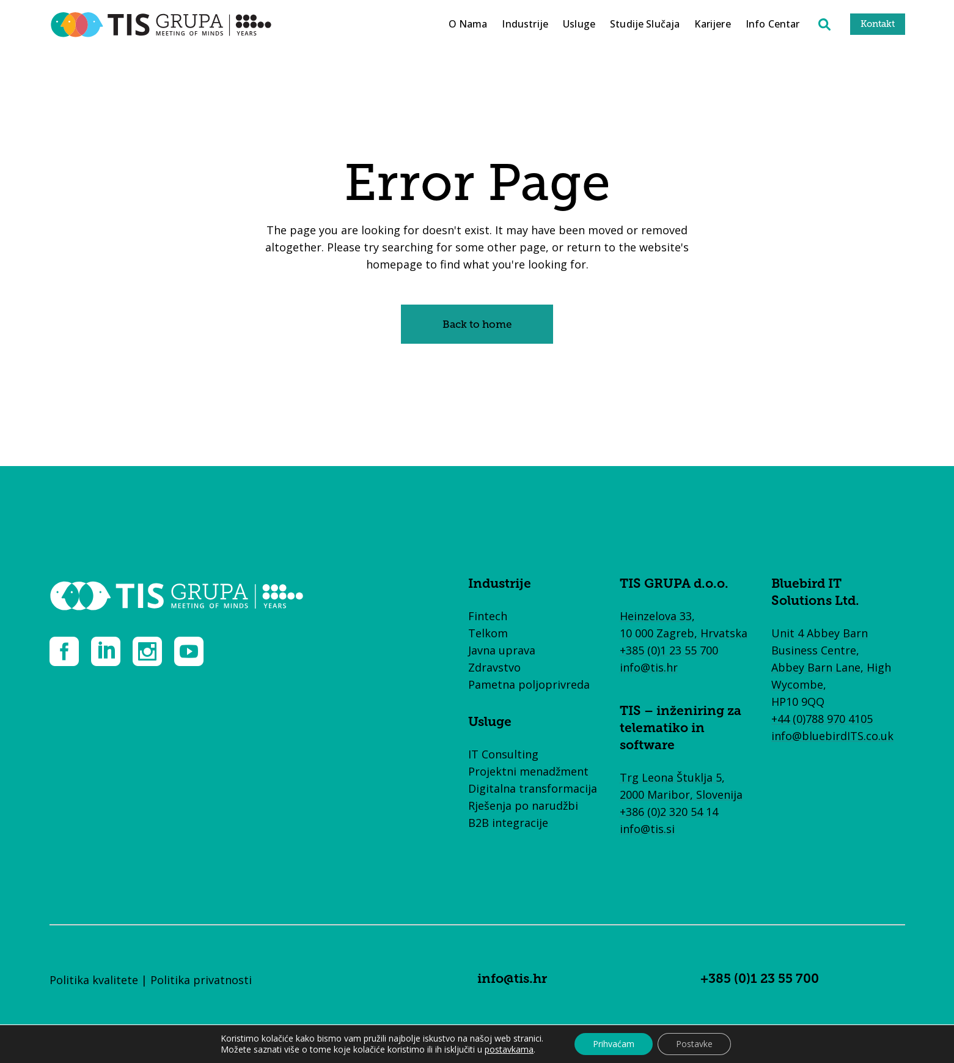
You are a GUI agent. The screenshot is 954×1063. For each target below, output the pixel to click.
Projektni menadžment (528, 771)
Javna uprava (501, 650)
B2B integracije (508, 822)
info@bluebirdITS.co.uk (832, 735)
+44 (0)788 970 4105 (822, 718)
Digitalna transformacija (532, 788)
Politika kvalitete (94, 979)
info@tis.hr (649, 667)
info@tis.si (647, 828)
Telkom (488, 633)
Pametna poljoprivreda (529, 684)
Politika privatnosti (201, 979)
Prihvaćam (613, 1044)
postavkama (509, 1049)
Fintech (487, 616)
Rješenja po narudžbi (523, 805)
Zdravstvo (494, 667)
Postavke (694, 1044)
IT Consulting (503, 754)
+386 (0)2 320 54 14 (669, 811)
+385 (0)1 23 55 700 (669, 650)
